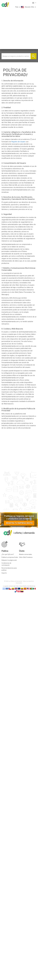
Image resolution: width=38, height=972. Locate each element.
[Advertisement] (19, 29)
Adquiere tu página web (9, 560)
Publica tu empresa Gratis (10, 557)
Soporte (4, 573)
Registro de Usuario (18, 142)
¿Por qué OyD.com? (8, 554)
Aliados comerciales (25, 554)
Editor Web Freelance (26, 557)
